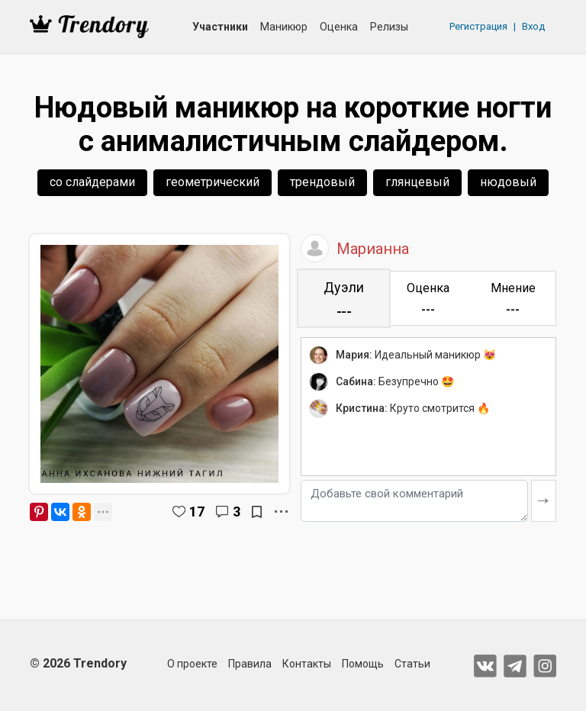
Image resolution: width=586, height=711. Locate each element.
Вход (533, 26)
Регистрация (478, 26)
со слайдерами (92, 182)
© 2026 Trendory (78, 663)
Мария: (354, 355)
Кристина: (362, 408)
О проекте (192, 664)
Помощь (363, 664)
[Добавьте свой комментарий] (414, 501)
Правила (250, 664)
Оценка (339, 27)
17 (196, 511)
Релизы (389, 27)
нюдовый (508, 182)
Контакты (306, 664)
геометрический (212, 182)
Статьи (412, 664)
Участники (220, 27)
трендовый (322, 182)
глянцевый (417, 182)
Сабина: (356, 381)
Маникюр (283, 27)
